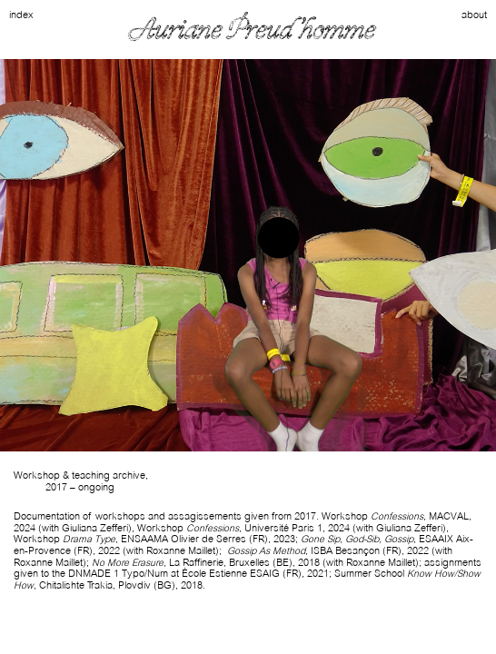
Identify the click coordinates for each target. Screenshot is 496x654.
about (474, 15)
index (21, 15)
